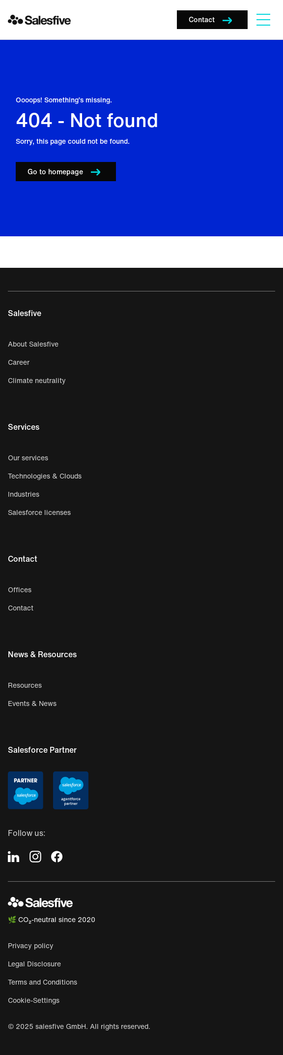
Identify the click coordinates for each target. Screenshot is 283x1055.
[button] (212, 20)
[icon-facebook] (57, 856)
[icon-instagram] (35, 856)
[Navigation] (263, 20)
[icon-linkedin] (14, 856)
